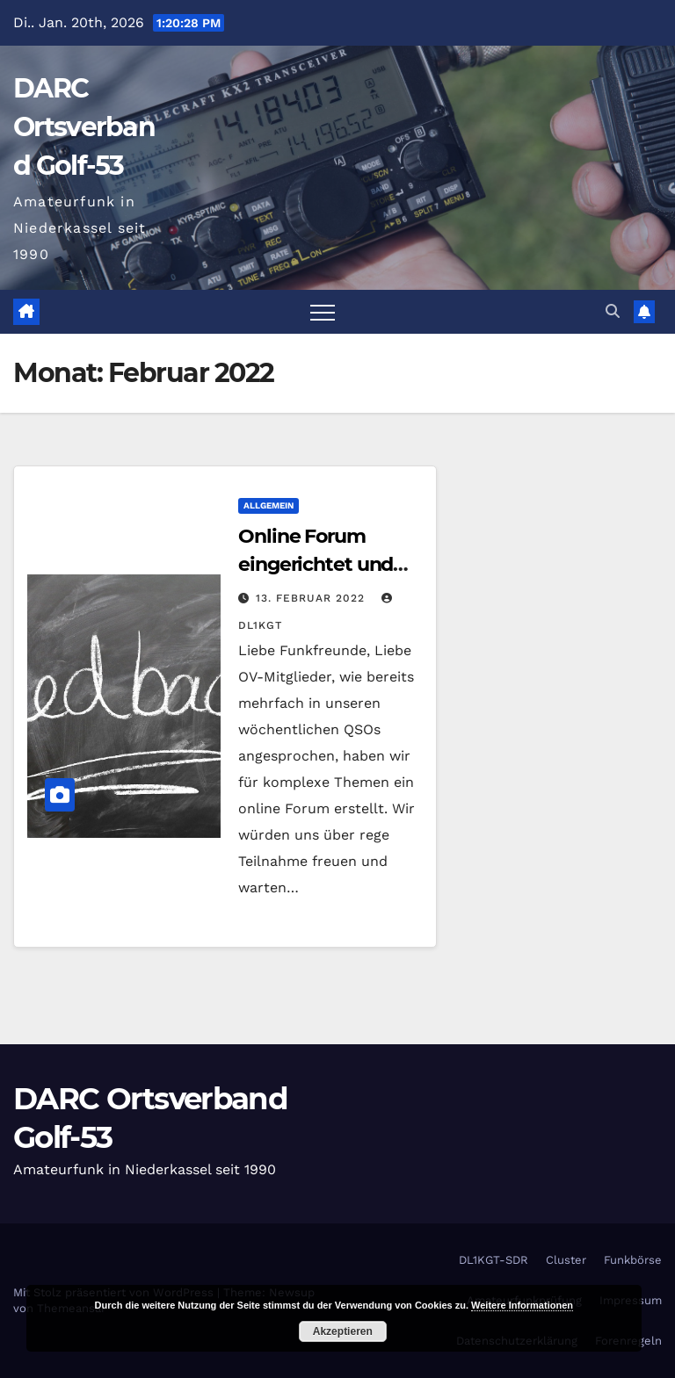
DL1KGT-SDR (493, 1259)
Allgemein (268, 505)
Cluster (566, 1259)
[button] (613, 311)
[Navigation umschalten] (322, 312)
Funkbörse (633, 1259)
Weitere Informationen (522, 1305)
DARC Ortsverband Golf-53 (84, 127)
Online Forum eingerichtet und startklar (315, 564)
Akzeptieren (343, 1331)
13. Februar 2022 (312, 598)
